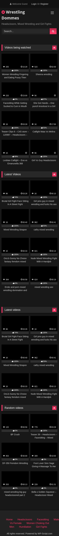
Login (33, 4)
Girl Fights (41, 527)
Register (44, 4)
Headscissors (25, 519)
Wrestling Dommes (13, 15)
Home (9, 519)
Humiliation (25, 527)
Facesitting (43, 519)
